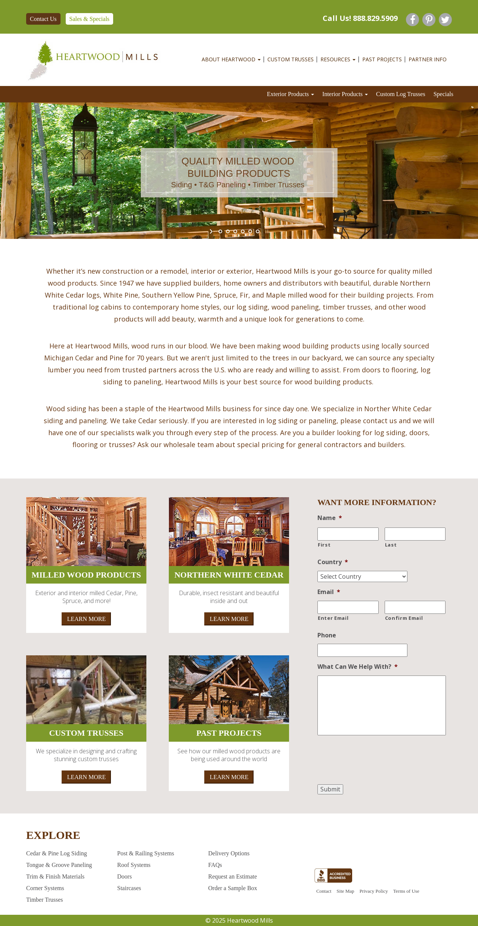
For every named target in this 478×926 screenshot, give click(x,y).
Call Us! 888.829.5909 (360, 18)
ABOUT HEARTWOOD (231, 59)
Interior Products (345, 94)
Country (332, 562)
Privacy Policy (374, 891)
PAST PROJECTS (382, 59)
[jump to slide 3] (235, 231)
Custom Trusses (290, 59)
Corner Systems (45, 888)
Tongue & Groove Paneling (59, 865)
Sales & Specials (89, 19)
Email (328, 592)
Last (391, 544)
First (324, 544)
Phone (326, 635)
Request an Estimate (232, 876)
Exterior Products (290, 94)
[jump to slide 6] (257, 231)
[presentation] (374, 761)
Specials (443, 94)
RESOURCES (338, 59)
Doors (124, 876)
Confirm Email (404, 618)
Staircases (129, 888)
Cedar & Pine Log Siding (56, 853)
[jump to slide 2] (228, 231)
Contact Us (43, 19)
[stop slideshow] (266, 231)
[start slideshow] (212, 231)
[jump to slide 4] (242, 231)
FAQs (215, 865)
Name (329, 518)
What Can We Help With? (357, 667)
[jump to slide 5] (250, 231)
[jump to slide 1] (220, 231)
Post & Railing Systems (145, 853)
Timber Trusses (44, 899)
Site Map (345, 891)
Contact (323, 891)
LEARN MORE (86, 619)
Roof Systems (133, 865)
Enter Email (333, 618)
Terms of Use (406, 891)
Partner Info (428, 59)
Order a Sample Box (232, 888)
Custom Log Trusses (400, 94)
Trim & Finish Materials (55, 876)
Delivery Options (229, 853)
